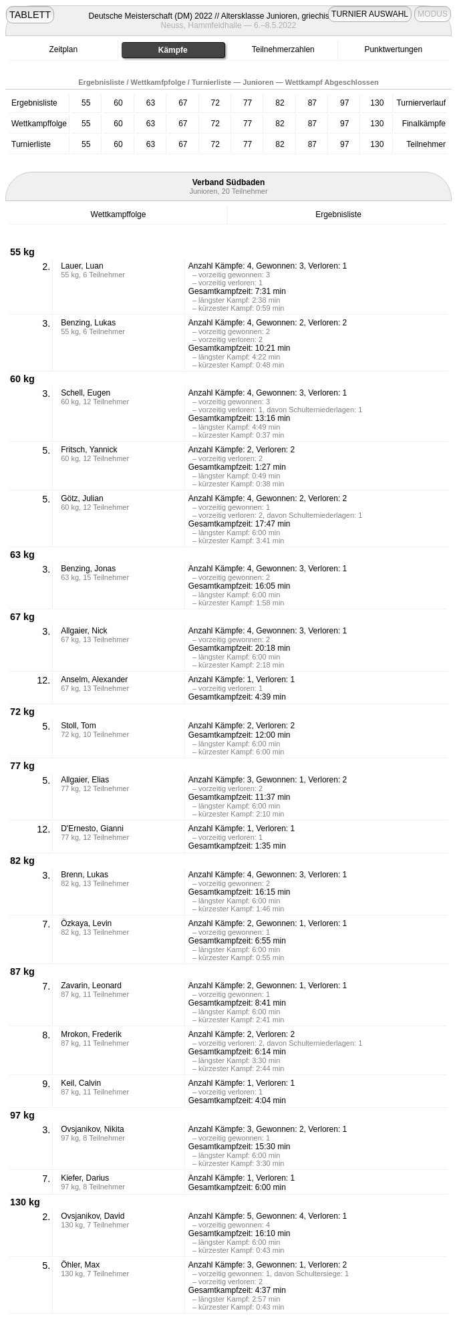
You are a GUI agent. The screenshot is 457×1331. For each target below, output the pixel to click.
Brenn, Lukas (84, 874)
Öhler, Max (80, 1265)
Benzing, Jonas (88, 568)
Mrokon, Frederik (91, 1034)
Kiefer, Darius (85, 1178)
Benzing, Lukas (88, 322)
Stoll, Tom (78, 725)
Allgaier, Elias (85, 779)
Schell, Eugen (85, 393)
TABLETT (30, 14)
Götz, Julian (82, 498)
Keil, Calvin (81, 1083)
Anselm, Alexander (94, 679)
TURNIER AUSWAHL (369, 14)
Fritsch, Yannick (89, 449)
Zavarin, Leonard (91, 985)
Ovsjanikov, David (92, 1216)
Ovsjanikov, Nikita (92, 1129)
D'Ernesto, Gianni (92, 828)
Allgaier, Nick (84, 630)
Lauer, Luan (82, 266)
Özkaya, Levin (86, 923)
